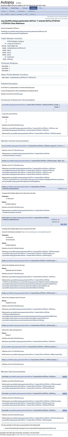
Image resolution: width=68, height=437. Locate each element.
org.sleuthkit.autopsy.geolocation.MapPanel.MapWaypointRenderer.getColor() (42, 179)
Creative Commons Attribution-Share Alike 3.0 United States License (34, 434)
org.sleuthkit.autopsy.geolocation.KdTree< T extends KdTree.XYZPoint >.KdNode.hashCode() (36, 354)
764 (12, 364)
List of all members (64, 18)
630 (12, 381)
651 (12, 273)
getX (8, 50)
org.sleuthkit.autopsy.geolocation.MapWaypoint (14, 33)
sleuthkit (7, 14)
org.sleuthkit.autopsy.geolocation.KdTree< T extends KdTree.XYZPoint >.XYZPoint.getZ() (27, 420)
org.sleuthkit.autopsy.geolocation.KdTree (13, 104)
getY (8, 52)
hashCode (10, 57)
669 (12, 338)
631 (12, 398)
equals (9, 46)
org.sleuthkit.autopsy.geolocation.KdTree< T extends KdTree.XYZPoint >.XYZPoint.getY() (27, 255)
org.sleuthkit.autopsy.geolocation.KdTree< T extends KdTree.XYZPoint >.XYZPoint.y (25, 130)
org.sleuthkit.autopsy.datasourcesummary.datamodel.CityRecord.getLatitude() (24, 318)
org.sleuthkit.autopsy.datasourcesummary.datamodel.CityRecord (26, 31)
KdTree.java (19, 94)
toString (9, 59)
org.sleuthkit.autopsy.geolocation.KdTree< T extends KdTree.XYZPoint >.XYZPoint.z (25, 174)
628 (11, 94)
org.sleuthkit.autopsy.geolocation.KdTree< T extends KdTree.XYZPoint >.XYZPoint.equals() (35, 133)
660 (12, 306)
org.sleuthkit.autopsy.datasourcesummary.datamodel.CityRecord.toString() (23, 288)
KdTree (26, 14)
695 (12, 248)
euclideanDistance (12, 48)
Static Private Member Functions (52, 18)
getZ (8, 54)
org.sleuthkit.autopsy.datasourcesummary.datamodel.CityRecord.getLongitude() (24, 286)
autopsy (13, 14)
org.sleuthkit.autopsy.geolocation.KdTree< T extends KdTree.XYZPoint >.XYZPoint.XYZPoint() (28, 170)
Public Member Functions (52, 16)
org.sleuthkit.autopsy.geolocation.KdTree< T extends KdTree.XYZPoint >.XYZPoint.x (31, 128)
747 (12, 150)
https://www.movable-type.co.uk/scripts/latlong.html (36, 232)
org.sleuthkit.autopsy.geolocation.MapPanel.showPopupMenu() (22, 181)
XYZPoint (32, 14)
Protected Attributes (63, 16)
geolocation (19, 14)
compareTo (10, 43)
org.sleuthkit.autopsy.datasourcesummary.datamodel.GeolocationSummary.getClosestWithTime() (29, 284)
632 (12, 415)
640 (12, 125)
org (2, 14)
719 (12, 351)
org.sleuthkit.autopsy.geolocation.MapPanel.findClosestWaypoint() (39, 282)
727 (12, 165)
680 (12, 207)
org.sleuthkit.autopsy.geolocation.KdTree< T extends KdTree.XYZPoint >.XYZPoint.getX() (27, 253)
